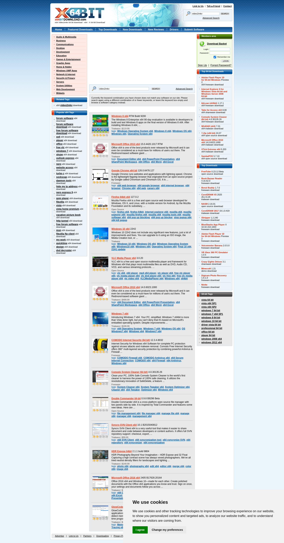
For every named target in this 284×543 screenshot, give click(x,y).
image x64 (122, 469)
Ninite (204, 285)
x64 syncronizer (133, 442)
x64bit (184, 278)
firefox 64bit (137, 212)
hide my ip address (67, 186)
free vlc (60, 147)
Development (63, 52)
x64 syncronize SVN (174, 440)
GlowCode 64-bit (120, 507)
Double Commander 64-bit (126, 398)
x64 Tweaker (133, 389)
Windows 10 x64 (120, 229)
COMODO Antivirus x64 (156, 357)
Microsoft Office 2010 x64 (125, 287)
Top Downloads (107, 29)
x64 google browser (148, 185)
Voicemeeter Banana (211, 245)
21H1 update (118, 249)
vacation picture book (68, 215)
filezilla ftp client (65, 233)
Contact (227, 6)
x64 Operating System (129, 328)
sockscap (61, 177)
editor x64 (165, 466)
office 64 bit (207, 331)
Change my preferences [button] (167, 529)
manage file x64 (170, 413)
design (60, 246)
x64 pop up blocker (162, 217)
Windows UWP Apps (66, 70)
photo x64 (122, 466)
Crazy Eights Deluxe (211, 261)
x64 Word (156, 161)
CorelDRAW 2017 (210, 211)
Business (61, 40)
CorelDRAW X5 (209, 194)
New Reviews (156, 29)
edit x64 (154, 466)
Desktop (60, 48)
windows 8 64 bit (210, 317)
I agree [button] (140, 529)
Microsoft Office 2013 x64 (125, 144)
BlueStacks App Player (213, 224)
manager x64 (124, 416)
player (59, 140)
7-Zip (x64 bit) (208, 133)
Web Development (65, 89)
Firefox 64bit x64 (120, 197)
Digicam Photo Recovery (214, 275)
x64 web (141, 188)
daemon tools (64, 180)
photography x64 (139, 466)
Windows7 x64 (153, 331)
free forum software (67, 224)
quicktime (61, 243)
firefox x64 (123, 212)
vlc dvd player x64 (151, 275)
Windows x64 (118, 133)
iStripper (205, 217)
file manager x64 (151, 413)
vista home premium (67, 209)
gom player (62, 198)
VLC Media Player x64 (123, 258)
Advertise (59, 536)
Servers (60, 82)
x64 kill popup (119, 220)
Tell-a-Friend (213, 6)
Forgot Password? (220, 65)
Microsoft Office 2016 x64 (125, 477)
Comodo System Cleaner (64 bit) (129, 372)
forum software (64, 118)
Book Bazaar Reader (211, 178)
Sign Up (202, 65)
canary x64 (153, 188)
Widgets (60, 93)
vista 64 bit (207, 300)
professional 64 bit (211, 328)
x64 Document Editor (129, 302)
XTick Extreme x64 (210, 149)
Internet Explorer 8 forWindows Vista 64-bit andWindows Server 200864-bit (214, 92)
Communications (65, 44)
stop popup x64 (182, 217)
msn (58, 230)
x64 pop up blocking (138, 217)
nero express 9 (64, 192)
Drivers (174, 29)
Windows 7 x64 (119, 313)
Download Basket (217, 43)
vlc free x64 (169, 275)
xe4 (58, 136)
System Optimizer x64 (177, 387)
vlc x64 (121, 273)
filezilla (60, 202)
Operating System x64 (140, 133)
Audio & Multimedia (66, 37)
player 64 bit (208, 335)
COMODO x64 (142, 360)
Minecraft (206, 268)
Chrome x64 (128, 188)
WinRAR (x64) (208, 126)
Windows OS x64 (181, 131)
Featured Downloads (80, 29)
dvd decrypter (64, 250)
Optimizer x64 (149, 389)
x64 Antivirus (173, 360)
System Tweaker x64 (152, 387)
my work (61, 239)
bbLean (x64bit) (209, 103)
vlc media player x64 (128, 275)
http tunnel (62, 220)
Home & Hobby (64, 67)
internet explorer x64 (156, 212)
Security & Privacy (65, 78)
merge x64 (178, 466)
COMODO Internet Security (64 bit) (130, 340)
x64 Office (144, 161)
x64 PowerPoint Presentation (158, 159)
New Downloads (132, 29)
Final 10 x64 (184, 246)
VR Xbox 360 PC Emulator (214, 252)
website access (64, 167)
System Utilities (64, 85)
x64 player (132, 273)
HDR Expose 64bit (121, 451)
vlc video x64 (131, 278)
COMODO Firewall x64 (129, 357)
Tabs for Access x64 (211, 110)
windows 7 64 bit (210, 310)
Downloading (102, 536)
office (59, 144)
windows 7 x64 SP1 (212, 314)
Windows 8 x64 (119, 116)
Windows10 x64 (125, 246)
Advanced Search (211, 18)
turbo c (60, 173)
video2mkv (66, 105)
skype (59, 154)
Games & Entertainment (68, 59)
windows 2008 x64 (211, 339)
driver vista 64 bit (211, 324)
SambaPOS (207, 156)
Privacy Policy (120, 536)
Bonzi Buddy (207, 188)
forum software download (64, 125)
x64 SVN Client (125, 440)
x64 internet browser (172, 185)
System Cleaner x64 (128, 387)
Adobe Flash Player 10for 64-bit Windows (212, 78)
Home (58, 29)
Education (61, 55)
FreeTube (206, 171)
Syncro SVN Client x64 (124, 425)
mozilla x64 (175, 212)
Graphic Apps (63, 63)
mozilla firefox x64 (137, 214)
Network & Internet (65, 74)
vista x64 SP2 (208, 307)
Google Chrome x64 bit (124, 170)
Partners (87, 536)
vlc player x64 (165, 273)
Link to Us (198, 6)
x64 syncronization (154, 442)
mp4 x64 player (147, 273)
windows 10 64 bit (211, 321)
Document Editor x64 (129, 159)
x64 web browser (126, 185)
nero (58, 164)
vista (59, 205)
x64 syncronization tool (148, 440)
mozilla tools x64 (171, 214)
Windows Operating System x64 (135, 131)
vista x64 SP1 (208, 303)
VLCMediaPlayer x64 (151, 278)
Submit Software (194, 29)
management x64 (141, 416)
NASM (204, 204)
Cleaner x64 (118, 389)
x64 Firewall (158, 360)
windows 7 (62, 151)
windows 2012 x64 (211, 342)
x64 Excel (168, 161)
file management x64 (128, 413)
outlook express (65, 158)
